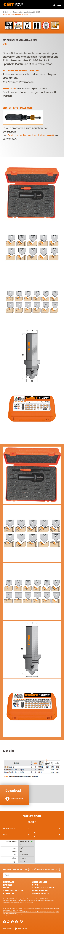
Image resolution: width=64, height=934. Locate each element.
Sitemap (23, 915)
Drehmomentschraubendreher (31, 135)
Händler (7, 885)
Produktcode (9, 828)
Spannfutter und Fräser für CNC (26, 12)
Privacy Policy (6, 915)
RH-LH (35, 834)
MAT (5, 834)
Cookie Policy (15, 915)
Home (5, 12)
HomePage (8, 882)
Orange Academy (41, 893)
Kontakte (8, 893)
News (35, 885)
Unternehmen (39, 882)
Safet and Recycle (13, 890)
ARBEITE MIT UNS (40, 890)
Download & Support (44, 887)
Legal (6, 887)
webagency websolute (15, 928)
